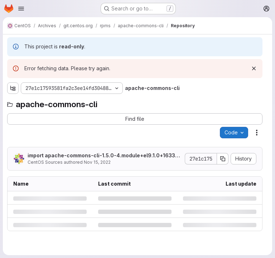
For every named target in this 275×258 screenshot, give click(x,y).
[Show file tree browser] (13, 88)
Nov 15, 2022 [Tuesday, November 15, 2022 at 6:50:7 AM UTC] (97, 162)
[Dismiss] (254, 68)
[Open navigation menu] (21, 8)
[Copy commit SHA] (222, 158)
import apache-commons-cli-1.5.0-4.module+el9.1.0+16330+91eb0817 (103, 155)
